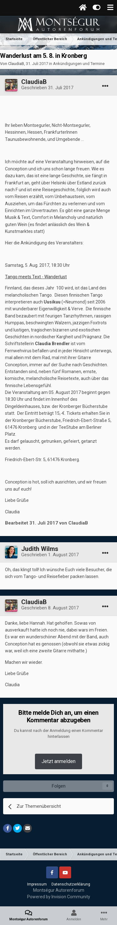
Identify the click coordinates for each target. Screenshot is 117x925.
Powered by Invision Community (58, 896)
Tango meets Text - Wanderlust (36, 276)
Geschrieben (47, 87)
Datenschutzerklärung (70, 884)
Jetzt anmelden (58, 761)
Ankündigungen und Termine (79, 63)
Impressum (37, 884)
